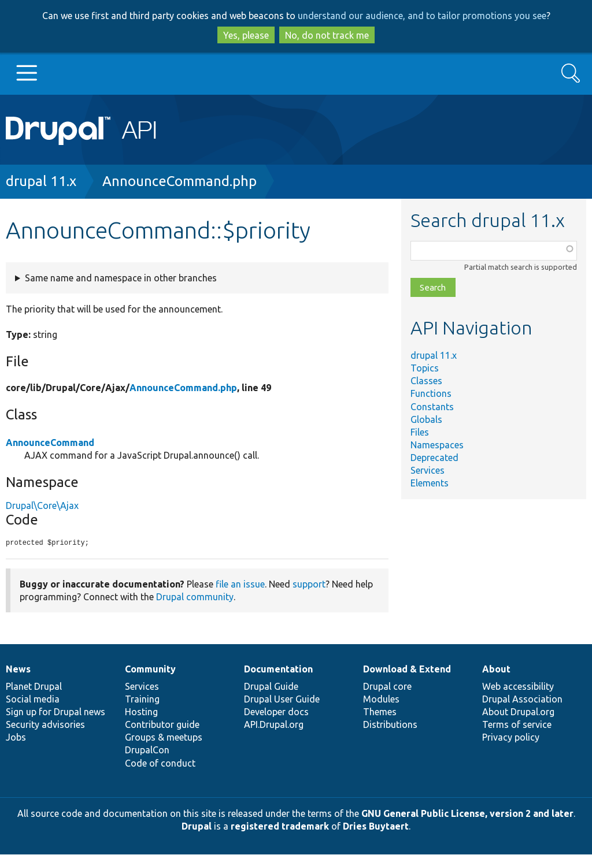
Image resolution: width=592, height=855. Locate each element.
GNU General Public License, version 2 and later (467, 814)
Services (427, 470)
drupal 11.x (41, 181)
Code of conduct (160, 764)
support (309, 584)
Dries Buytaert (376, 826)
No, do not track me (327, 35)
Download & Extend (407, 669)
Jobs (16, 738)
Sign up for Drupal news (55, 712)
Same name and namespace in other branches (121, 278)
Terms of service (517, 725)
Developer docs (276, 712)
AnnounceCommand (50, 442)
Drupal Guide (271, 687)
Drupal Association (522, 699)
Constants (432, 407)
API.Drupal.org (274, 725)
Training (142, 699)
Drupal (197, 826)
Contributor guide (162, 725)
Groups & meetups (163, 738)
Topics (424, 368)
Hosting (141, 712)
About (496, 669)
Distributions (390, 725)
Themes (380, 712)
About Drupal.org (518, 712)
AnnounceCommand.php (179, 181)
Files (419, 432)
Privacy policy (510, 738)
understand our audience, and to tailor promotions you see (422, 15)
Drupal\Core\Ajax (42, 505)
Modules (381, 699)
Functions (431, 393)
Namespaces (437, 445)
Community (150, 669)
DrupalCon (147, 750)
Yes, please (246, 35)
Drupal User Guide (282, 699)
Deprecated (434, 457)
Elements (429, 483)
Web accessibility (518, 687)
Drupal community (195, 597)
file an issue (240, 584)
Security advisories (45, 725)
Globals (426, 419)
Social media (33, 699)
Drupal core (387, 687)
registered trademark (280, 826)
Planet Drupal (34, 687)
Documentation (278, 669)
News (18, 669)
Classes (426, 381)
